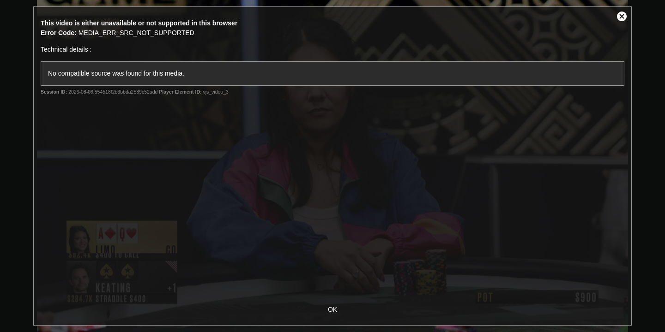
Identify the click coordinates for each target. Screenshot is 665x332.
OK (332, 309)
